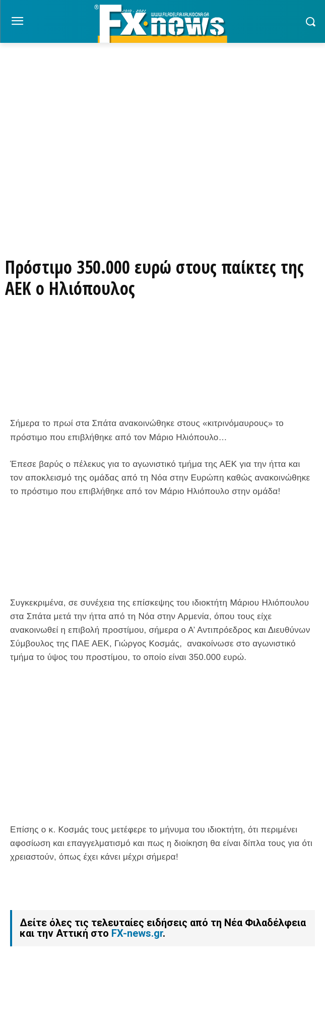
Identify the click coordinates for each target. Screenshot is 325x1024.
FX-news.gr (137, 933)
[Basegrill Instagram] (162, 180)
